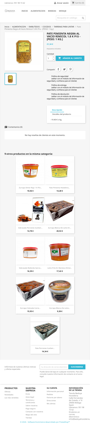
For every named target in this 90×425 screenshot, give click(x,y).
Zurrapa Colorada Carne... (30, 308)
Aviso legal (30, 397)
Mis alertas (51, 403)
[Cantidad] (49, 58)
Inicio (25, 11)
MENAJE (62, 11)
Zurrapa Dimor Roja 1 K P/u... (30, 188)
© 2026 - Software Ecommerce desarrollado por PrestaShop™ (45, 422)
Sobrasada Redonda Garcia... (30, 268)
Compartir (58, 69)
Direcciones (51, 400)
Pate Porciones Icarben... (45, 348)
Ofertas (7, 391)
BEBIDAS (52, 11)
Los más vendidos (12, 398)
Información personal (55, 391)
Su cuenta (52, 388)
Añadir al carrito (70, 58)
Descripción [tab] (57, 110)
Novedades (9, 395)
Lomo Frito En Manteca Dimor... (59, 268)
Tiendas (29, 418)
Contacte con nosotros (34, 411)
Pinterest (70, 69)
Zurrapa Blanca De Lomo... (59, 308)
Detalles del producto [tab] (61, 114)
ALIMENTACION (38, 11)
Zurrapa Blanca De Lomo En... (59, 228)
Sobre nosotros (32, 405)
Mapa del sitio (31, 415)
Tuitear (64, 69)
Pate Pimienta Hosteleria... (59, 188)
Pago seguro (31, 408)
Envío (28, 394)
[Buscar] (70, 17)
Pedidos (50, 394)
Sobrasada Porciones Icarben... (30, 228)
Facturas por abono (54, 397)
